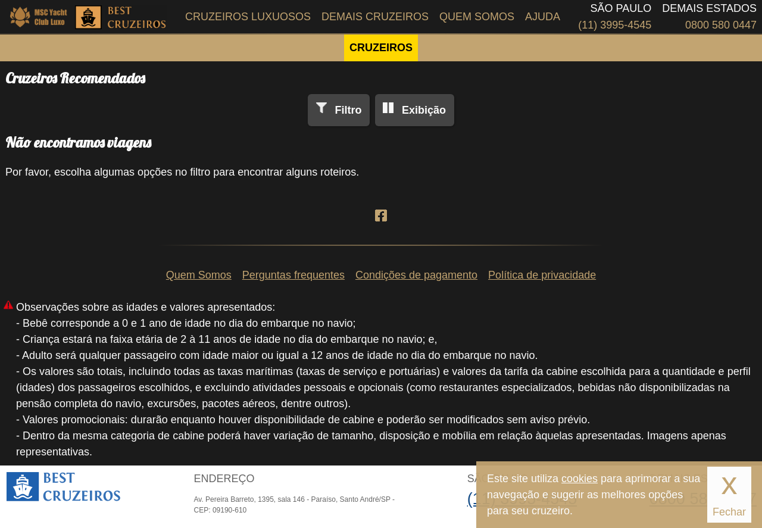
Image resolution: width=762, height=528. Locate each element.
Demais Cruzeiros (375, 17)
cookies (579, 479)
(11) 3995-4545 (614, 25)
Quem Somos (476, 17)
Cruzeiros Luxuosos (248, 17)
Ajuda (542, 17)
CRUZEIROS (381, 48)
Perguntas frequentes (293, 275)
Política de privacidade (542, 275)
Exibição (424, 110)
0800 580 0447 (721, 25)
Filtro (348, 110)
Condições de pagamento (416, 275)
